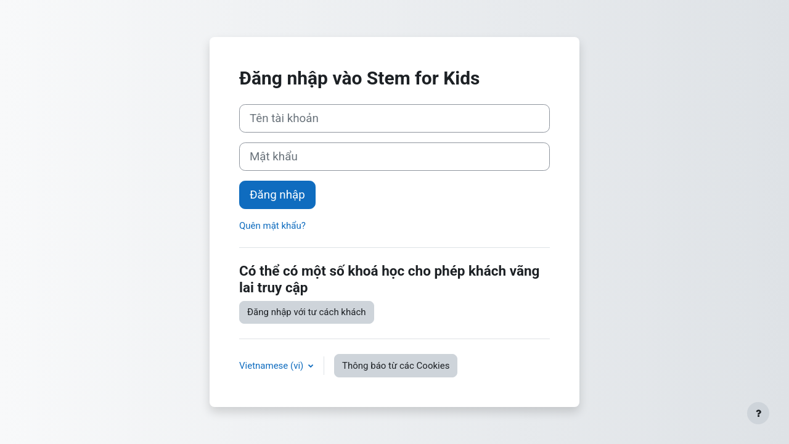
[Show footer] (758, 413)
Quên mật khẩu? (272, 225)
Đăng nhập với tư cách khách (306, 312)
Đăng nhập (277, 195)
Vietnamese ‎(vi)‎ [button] (272, 365)
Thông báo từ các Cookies (395, 365)
